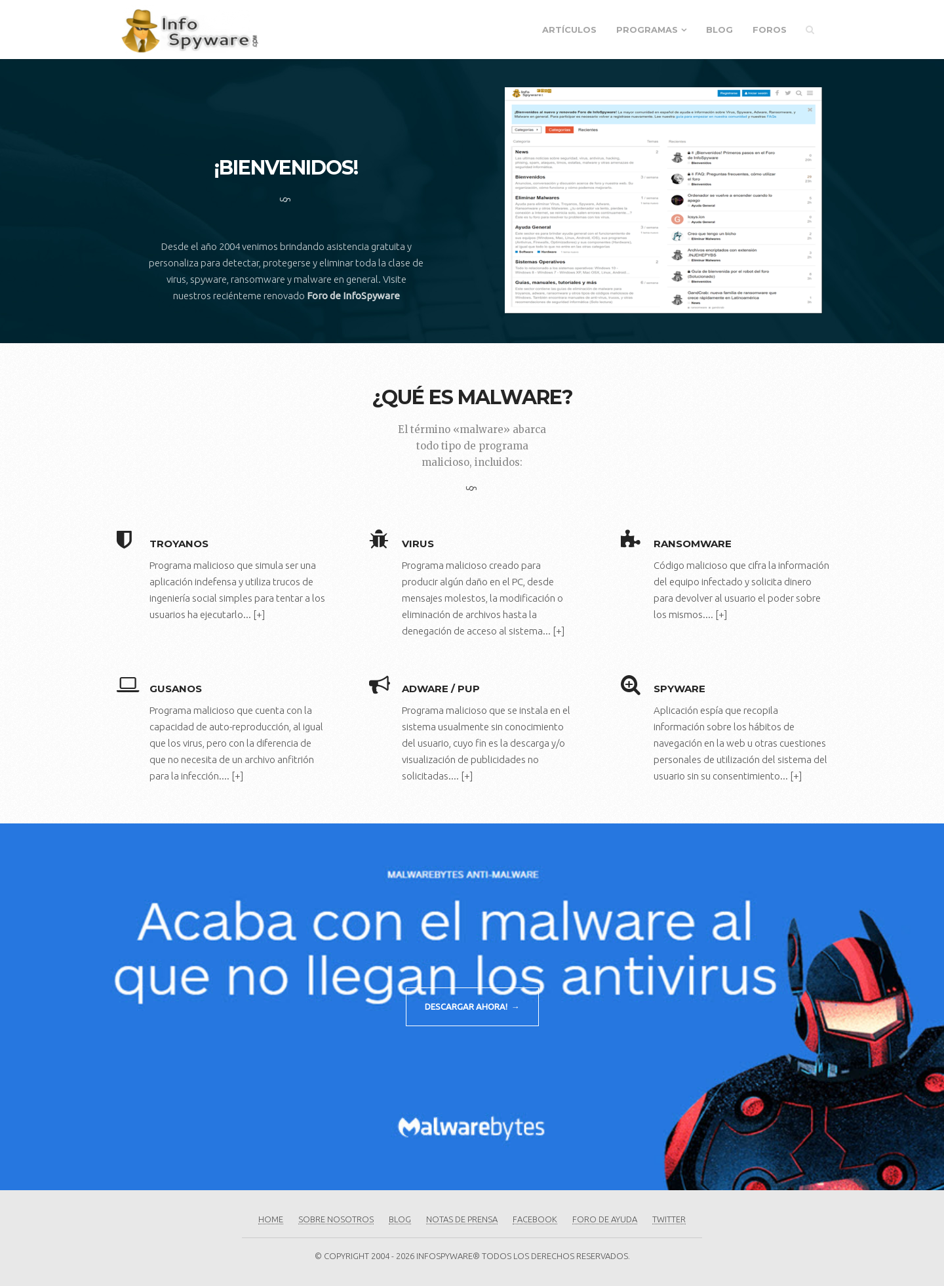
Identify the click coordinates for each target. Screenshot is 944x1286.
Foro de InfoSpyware (353, 295)
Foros (770, 29)
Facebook (535, 1219)
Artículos (569, 29)
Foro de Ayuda (604, 1219)
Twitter (669, 1219)
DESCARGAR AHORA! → (472, 1006)
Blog (719, 29)
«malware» (481, 429)
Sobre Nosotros (336, 1219)
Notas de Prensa (462, 1219)
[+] (259, 614)
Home (270, 1219)
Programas (647, 29)
